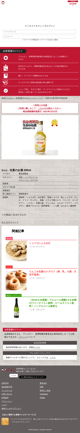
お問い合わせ (6, 394)
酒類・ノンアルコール (28, 177)
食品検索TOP (6, 387)
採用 (41, 387)
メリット (23, 337)
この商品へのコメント (54, 164)
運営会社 (43, 383)
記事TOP (5, 383)
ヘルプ (4, 405)
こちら (41, 108)
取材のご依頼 (45, 391)
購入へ (25, 164)
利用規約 (5, 398)
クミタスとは (6, 391)
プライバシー (6, 401)
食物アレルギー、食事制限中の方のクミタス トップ (22, 98)
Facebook (44, 394)
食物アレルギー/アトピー (11, 409)
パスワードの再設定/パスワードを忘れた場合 (40, 40)
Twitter (42, 398)
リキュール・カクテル (28, 180)
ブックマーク (40, 164)
